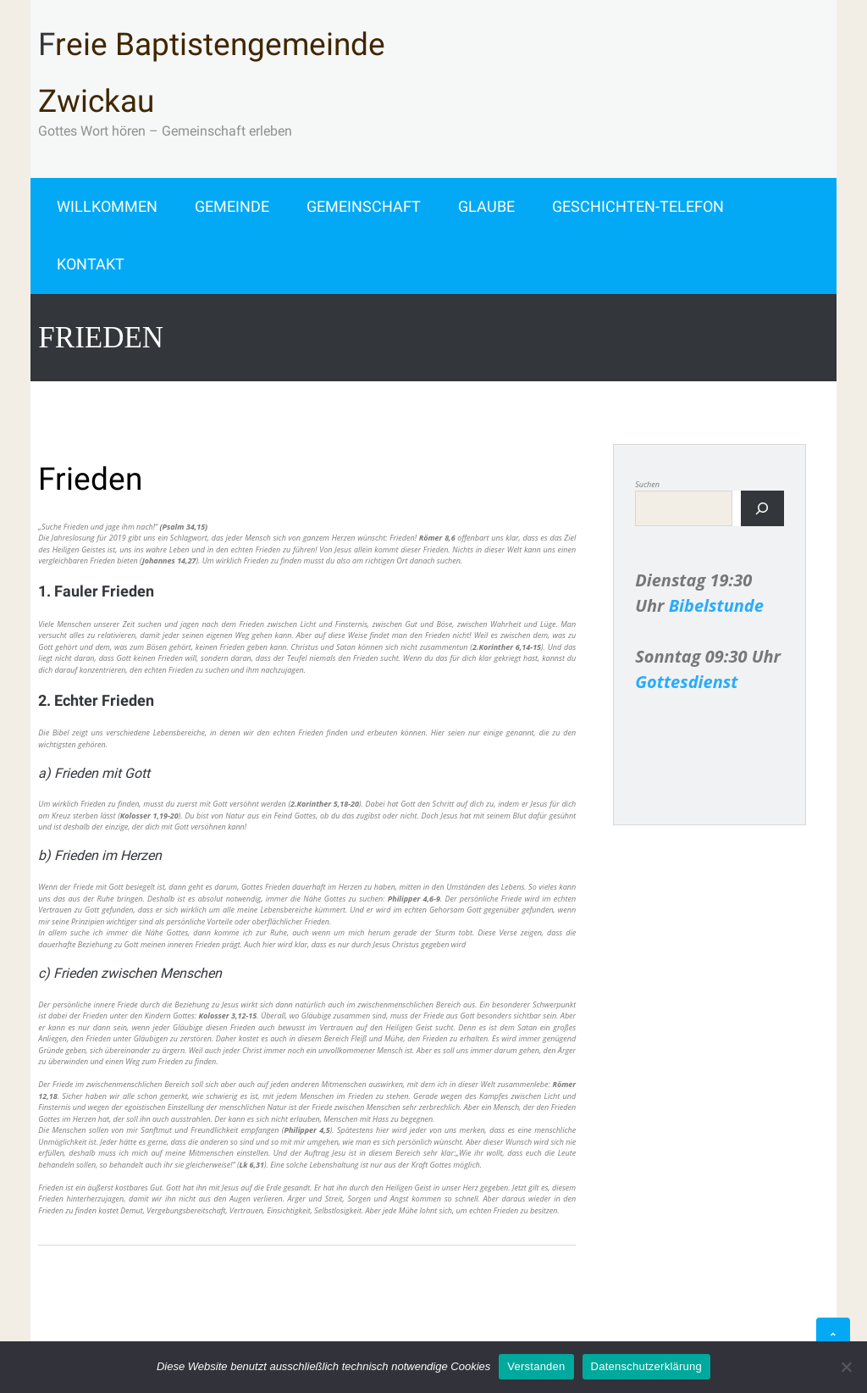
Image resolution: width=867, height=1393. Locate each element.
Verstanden (536, 1366)
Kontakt (90, 264)
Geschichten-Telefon (638, 206)
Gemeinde (232, 206)
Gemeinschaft (363, 206)
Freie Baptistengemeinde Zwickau (211, 72)
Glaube (486, 206)
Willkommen (107, 206)
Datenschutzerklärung (646, 1366)
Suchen (647, 484)
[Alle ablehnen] (845, 1366)
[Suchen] (762, 508)
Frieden (90, 479)
